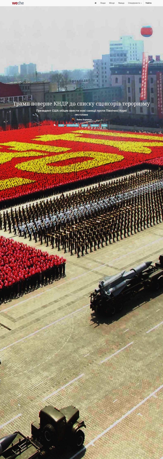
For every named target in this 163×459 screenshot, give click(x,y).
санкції (84, 125)
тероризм (94, 125)
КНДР (61, 125)
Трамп (104, 125)
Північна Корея (72, 125)
